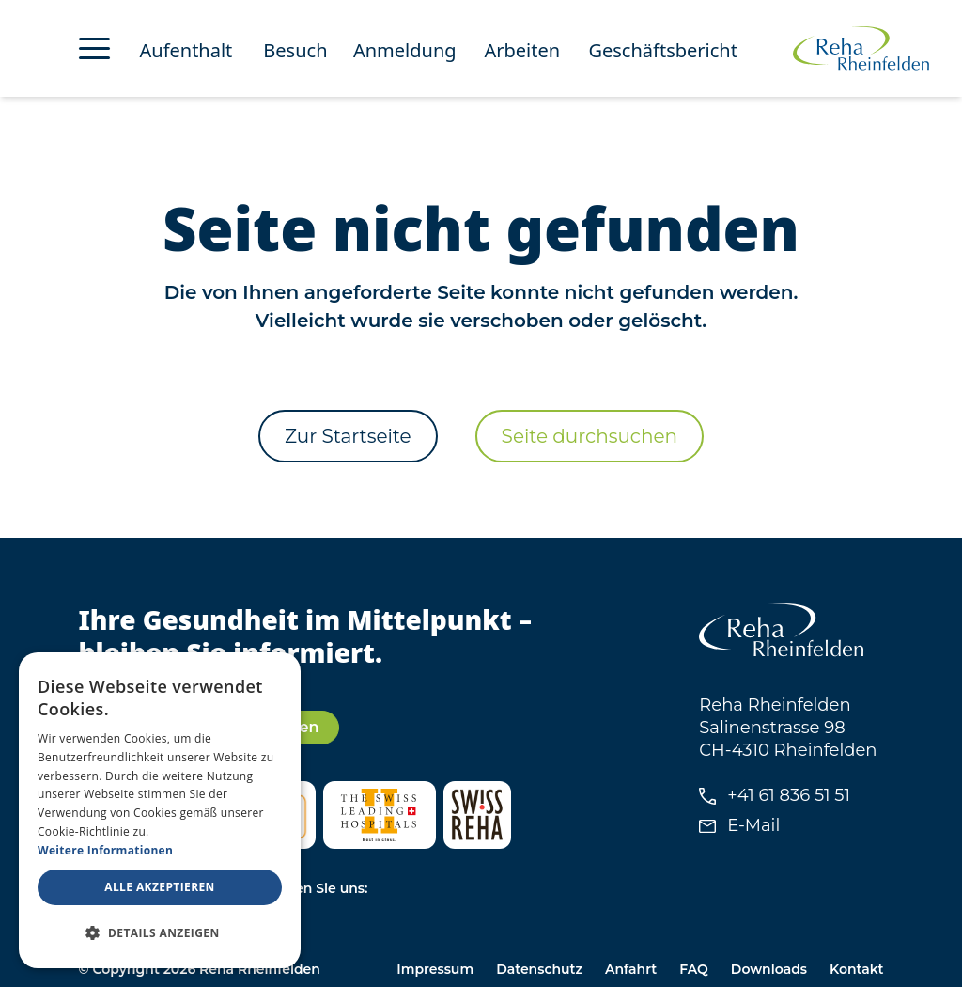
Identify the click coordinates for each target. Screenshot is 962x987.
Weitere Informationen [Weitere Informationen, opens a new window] (105, 850)
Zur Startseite (348, 436)
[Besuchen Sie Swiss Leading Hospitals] (379, 815)
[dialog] (160, 810)
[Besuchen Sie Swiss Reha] (477, 815)
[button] (160, 933)
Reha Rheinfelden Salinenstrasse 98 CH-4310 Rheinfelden (788, 727)
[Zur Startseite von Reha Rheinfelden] (861, 48)
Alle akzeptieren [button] (159, 887)
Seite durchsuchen (589, 436)
